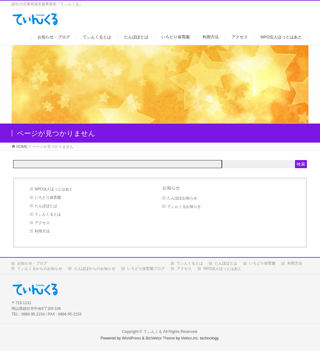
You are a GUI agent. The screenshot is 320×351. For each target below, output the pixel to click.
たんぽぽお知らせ (182, 198)
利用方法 (42, 231)
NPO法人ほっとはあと (54, 189)
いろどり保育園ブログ (146, 268)
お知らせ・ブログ (32, 263)
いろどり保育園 (48, 197)
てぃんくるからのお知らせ (39, 268)
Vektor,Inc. (190, 338)
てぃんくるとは (48, 214)
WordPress (131, 338)
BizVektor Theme (160, 338)
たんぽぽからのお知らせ (94, 268)
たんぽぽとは (46, 206)
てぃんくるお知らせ (184, 206)
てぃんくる (152, 331)
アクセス (42, 223)
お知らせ (171, 187)
